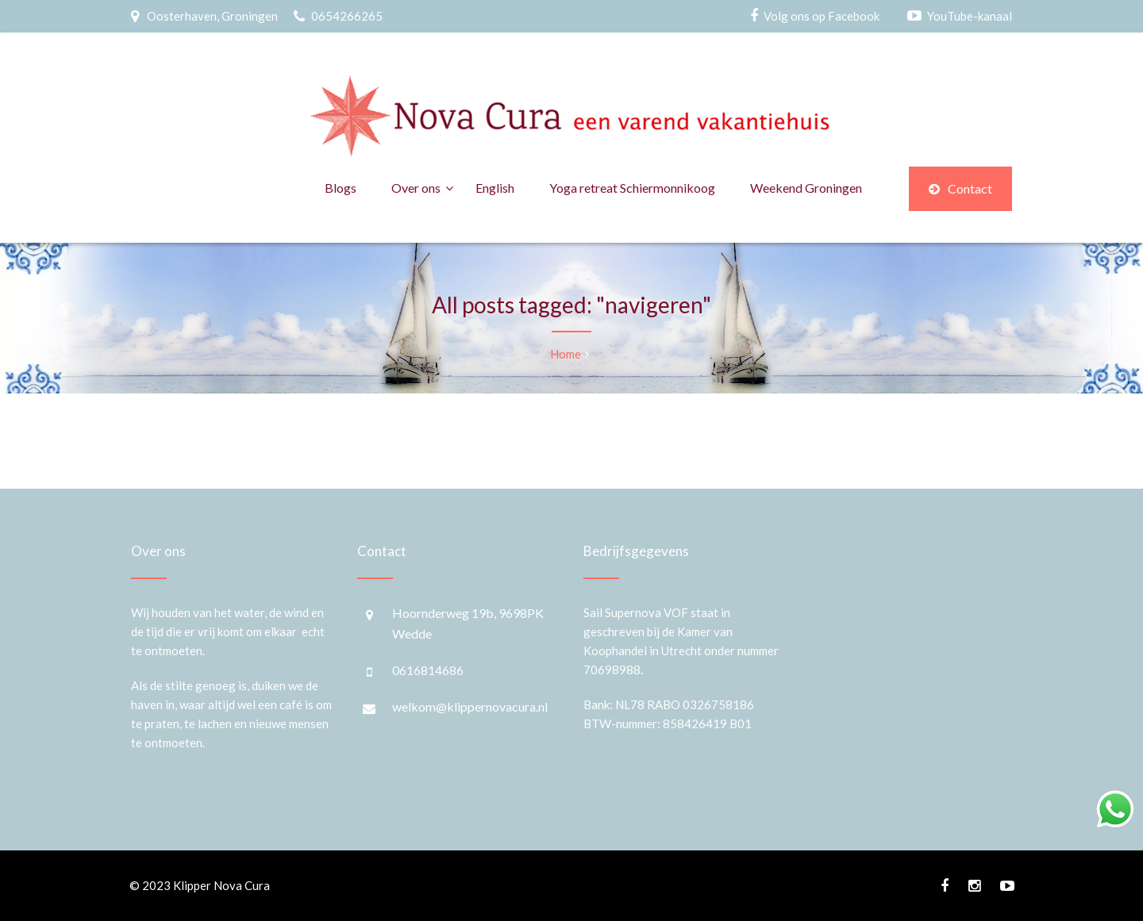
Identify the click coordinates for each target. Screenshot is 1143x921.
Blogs (340, 187)
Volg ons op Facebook (821, 16)
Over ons (416, 187)
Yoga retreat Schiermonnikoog (632, 187)
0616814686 (428, 669)
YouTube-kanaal (969, 16)
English (494, 187)
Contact (960, 188)
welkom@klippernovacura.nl (470, 706)
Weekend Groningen (806, 187)
